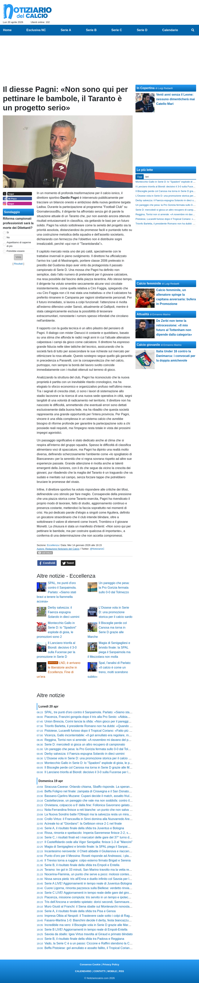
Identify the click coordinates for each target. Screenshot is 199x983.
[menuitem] (193, 30)
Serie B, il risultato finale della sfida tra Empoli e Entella (82, 865)
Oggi (139, 176)
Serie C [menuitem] (116, 30)
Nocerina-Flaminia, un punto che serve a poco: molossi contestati (89, 874)
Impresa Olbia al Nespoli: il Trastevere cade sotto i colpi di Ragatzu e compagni (98, 915)
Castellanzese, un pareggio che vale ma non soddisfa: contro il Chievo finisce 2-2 (100, 800)
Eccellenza (53, 545)
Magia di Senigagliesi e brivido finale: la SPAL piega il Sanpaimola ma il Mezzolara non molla (107, 846)
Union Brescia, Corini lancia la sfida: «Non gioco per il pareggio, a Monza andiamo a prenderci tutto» (113, 721)
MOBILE (112, 971)
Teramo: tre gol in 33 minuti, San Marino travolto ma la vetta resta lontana (94, 869)
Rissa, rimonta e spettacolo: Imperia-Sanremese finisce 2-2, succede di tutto (96, 832)
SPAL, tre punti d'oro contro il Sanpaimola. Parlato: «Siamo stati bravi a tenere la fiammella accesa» (56, 592)
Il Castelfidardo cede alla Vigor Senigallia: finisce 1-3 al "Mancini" (89, 842)
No (8, 237)
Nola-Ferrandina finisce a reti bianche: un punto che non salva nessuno (93, 809)
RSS (121, 971)
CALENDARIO (83, 971)
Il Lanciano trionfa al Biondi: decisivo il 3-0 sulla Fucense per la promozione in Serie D (103, 772)
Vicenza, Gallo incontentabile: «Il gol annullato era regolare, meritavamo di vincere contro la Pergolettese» (116, 735)
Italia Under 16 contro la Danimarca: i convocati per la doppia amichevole (175, 356)
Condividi (47, 563)
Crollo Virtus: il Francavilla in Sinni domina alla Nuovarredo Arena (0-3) (92, 819)
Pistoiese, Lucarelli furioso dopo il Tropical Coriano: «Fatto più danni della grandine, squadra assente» (114, 730)
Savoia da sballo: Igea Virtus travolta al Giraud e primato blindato (89, 934)
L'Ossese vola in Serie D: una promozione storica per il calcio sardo (115, 612)
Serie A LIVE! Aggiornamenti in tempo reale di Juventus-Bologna (88, 883)
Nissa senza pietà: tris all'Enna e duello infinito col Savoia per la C (89, 878)
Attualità (143, 314)
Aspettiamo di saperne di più (19, 244)
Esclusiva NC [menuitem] (36, 30)
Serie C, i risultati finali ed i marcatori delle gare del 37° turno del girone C (94, 837)
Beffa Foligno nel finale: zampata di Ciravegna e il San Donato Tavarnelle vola (97, 791)
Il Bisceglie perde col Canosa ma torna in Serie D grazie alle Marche (91, 767)
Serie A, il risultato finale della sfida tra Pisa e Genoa (80, 911)
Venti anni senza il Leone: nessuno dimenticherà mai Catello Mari (175, 99)
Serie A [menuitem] (66, 30)
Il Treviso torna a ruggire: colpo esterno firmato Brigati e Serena (88, 860)
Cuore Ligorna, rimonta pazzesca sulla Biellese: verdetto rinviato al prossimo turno (100, 888)
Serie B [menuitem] (91, 30)
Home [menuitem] (7, 30)
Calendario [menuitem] (170, 30)
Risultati (18, 263)
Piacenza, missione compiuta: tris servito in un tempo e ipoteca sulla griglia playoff (100, 897)
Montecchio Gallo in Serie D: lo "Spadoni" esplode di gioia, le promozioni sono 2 (99, 763)
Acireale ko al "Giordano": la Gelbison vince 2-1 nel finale (83, 823)
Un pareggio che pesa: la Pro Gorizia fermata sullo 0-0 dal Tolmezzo (114, 587)
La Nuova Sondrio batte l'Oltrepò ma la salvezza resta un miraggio (90, 814)
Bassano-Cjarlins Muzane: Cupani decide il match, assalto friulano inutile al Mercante (102, 796)
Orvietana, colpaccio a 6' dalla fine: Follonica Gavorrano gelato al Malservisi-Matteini (102, 805)
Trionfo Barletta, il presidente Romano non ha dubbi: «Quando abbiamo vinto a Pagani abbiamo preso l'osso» (118, 726)
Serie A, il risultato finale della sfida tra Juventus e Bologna (84, 828)
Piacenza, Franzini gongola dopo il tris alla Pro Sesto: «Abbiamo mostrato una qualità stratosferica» (112, 716)
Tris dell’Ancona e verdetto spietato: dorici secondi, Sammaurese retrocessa (96, 902)
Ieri (147, 176)
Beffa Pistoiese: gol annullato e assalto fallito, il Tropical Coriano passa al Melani (99, 948)
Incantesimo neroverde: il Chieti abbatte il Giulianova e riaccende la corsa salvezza (101, 851)
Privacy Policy (111, 964)
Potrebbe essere (16, 251)
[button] (18, 257)
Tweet (68, 563)
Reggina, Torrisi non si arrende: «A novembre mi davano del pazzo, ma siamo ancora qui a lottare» (112, 739)
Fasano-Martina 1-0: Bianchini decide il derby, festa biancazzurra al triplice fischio (100, 920)
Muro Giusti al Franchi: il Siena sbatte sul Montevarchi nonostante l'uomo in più (98, 906)
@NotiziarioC (97, 548)
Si (8, 232)
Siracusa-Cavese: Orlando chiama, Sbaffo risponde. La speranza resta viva (96, 786)
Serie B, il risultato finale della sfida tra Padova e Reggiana (84, 938)
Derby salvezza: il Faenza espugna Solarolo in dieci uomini (63, 612)
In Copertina (145, 88)
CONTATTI (99, 971)
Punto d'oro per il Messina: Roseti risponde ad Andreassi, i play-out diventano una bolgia (105, 855)
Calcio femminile (149, 283)
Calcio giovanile (148, 344)
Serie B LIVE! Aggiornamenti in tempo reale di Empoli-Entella (86, 929)
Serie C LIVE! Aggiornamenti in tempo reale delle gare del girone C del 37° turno (99, 892)
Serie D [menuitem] (142, 30)
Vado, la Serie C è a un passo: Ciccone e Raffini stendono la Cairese (91, 943)
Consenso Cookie (90, 964)
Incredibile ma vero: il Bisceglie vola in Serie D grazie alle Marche (89, 925)
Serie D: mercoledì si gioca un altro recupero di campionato (85, 744)
